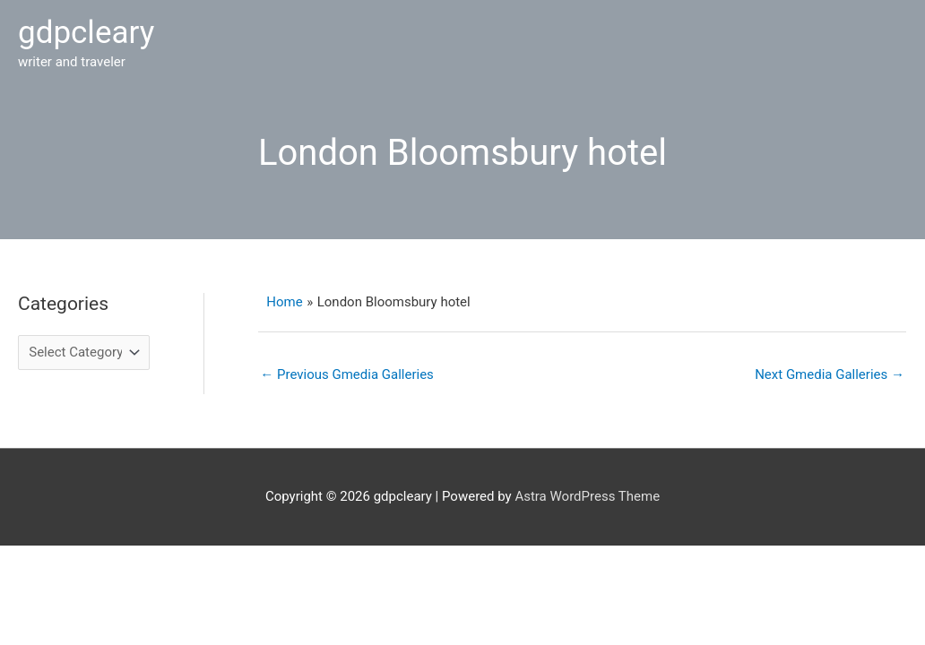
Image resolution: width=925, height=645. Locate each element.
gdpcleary (86, 32)
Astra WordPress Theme (587, 496)
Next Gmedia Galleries (829, 374)
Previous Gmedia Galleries (347, 374)
